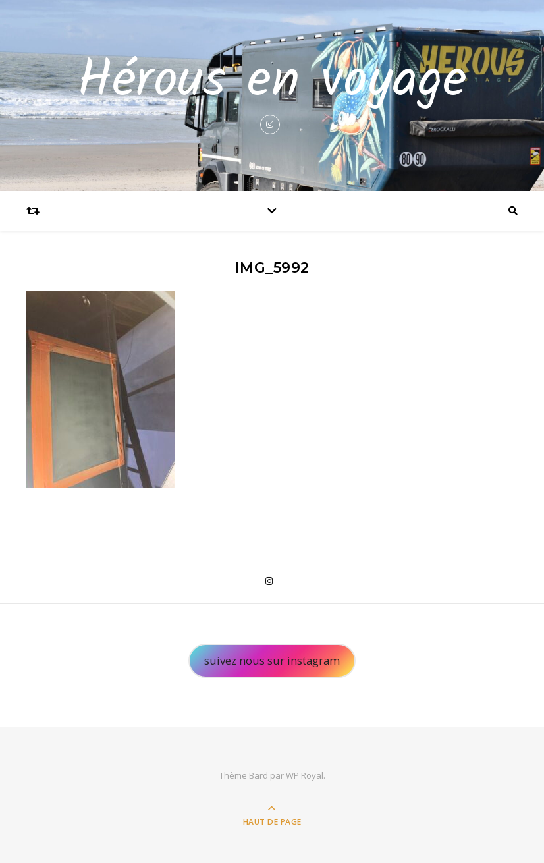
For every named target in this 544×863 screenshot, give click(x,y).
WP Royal (304, 775)
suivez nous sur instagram (272, 660)
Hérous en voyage (272, 81)
